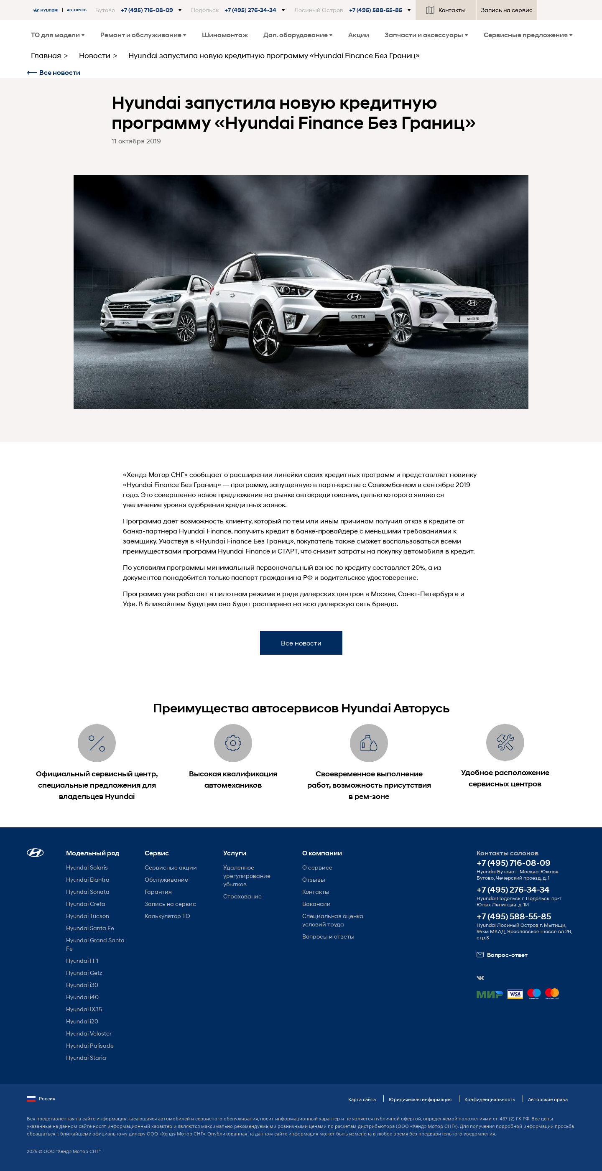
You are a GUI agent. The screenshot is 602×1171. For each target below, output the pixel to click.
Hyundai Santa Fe (90, 927)
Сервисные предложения (528, 35)
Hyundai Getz (84, 972)
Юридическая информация (420, 1099)
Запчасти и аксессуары (426, 35)
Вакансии (316, 903)
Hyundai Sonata (88, 891)
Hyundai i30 (82, 984)
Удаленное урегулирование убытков (246, 876)
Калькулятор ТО (167, 915)
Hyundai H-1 (82, 960)
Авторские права (548, 1099)
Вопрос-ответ (502, 955)
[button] (138, 10)
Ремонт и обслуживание (143, 35)
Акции (358, 35)
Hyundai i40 (82, 996)
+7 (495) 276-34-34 (513, 890)
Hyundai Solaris (87, 867)
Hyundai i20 (82, 1021)
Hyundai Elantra (88, 879)
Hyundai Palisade (90, 1045)
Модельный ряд (92, 853)
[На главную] (62, 10)
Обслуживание (166, 879)
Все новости (53, 73)
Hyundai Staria (86, 1057)
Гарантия (158, 891)
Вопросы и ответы (328, 936)
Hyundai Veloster (89, 1033)
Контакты (446, 10)
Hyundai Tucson (87, 915)
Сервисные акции (171, 867)
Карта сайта (362, 1099)
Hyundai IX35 (84, 1009)
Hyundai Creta (85, 903)
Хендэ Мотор (148, 474)
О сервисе (317, 867)
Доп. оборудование (298, 35)
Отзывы (313, 879)
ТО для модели (58, 35)
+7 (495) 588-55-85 (514, 916)
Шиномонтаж (225, 35)
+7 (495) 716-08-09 (514, 863)
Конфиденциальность (489, 1099)
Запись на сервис (507, 9)
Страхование (242, 896)
